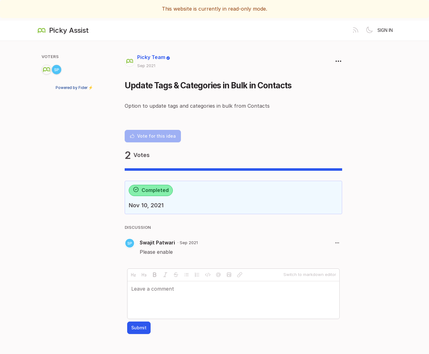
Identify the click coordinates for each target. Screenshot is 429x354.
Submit (139, 327)
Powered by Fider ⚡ (74, 87)
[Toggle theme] (369, 30)
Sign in (385, 30)
